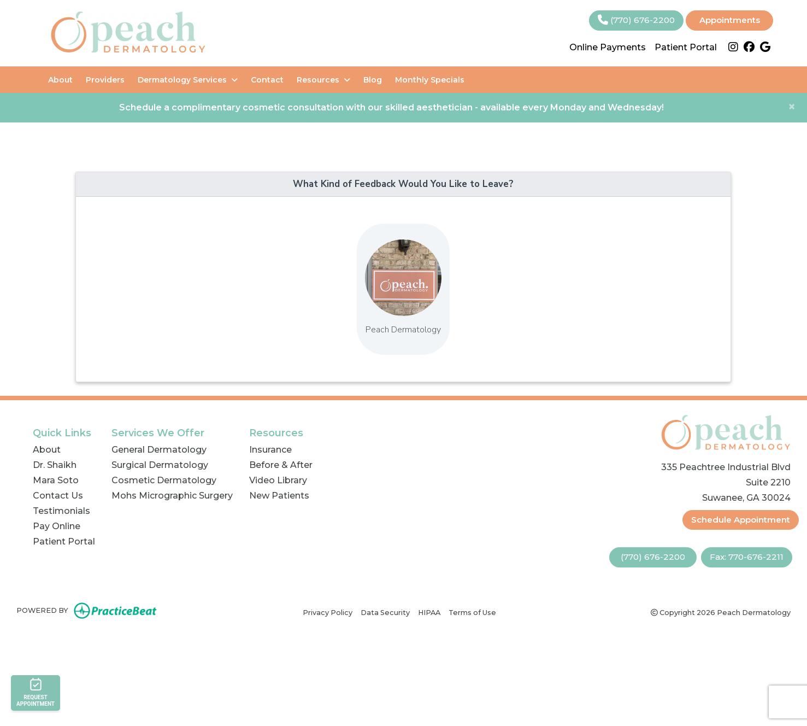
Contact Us (58, 495)
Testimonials (61, 511)
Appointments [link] (729, 20)
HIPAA (429, 612)
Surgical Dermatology (159, 465)
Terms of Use (472, 612)
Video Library (278, 480)
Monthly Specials (429, 80)
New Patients (279, 495)
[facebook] (749, 47)
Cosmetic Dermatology (163, 480)
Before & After (281, 465)
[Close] (791, 106)
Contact (267, 80)
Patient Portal (686, 47)
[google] (765, 47)
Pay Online (56, 526)
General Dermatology (159, 449)
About (60, 80)
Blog (372, 80)
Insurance (270, 449)
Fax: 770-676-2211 (747, 557)
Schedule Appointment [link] (740, 519)
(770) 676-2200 (636, 20)
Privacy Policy (327, 612)
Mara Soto (56, 480)
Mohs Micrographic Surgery (172, 495)
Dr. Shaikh (54, 465)
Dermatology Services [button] (188, 80)
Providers (105, 80)
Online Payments (607, 47)
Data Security (385, 612)
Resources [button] (323, 80)
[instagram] (733, 47)
